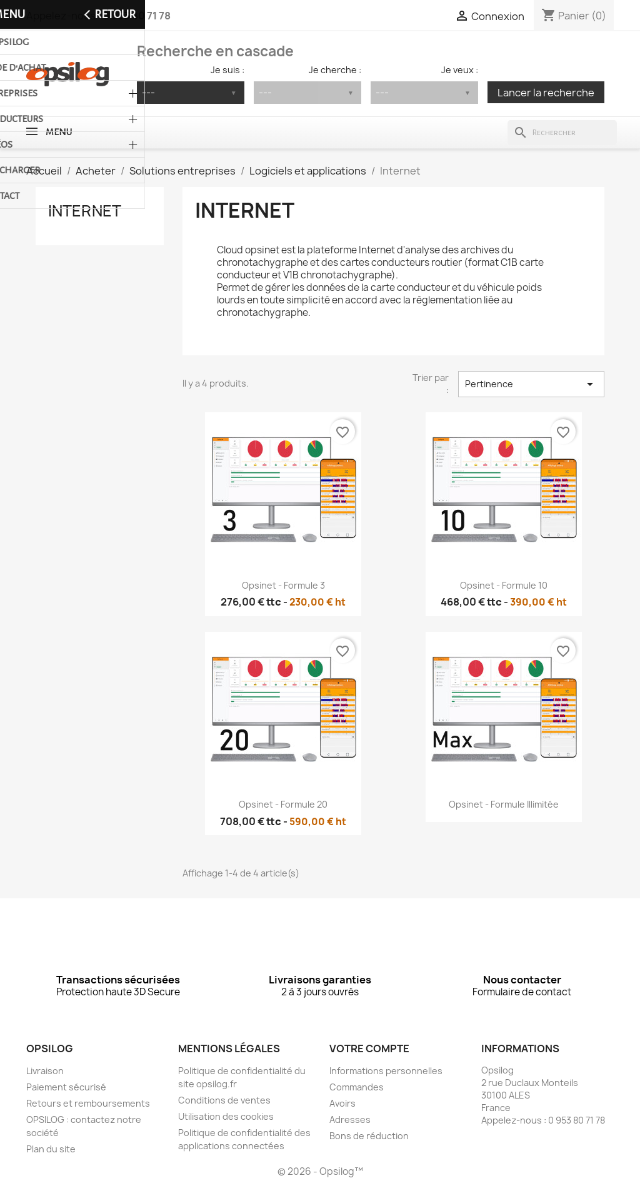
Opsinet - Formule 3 (283, 585)
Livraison (45, 1071)
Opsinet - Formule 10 (504, 585)
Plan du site (51, 1149)
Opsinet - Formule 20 (283, 804)
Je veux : (459, 70)
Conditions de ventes (224, 1100)
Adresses (350, 1119)
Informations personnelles (385, 1071)
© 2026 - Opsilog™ (320, 1171)
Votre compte (369, 1048)
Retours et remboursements (88, 1103)
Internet (84, 210)
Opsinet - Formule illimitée (504, 804)
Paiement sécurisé (66, 1087)
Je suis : (227, 70)
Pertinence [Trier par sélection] (531, 384)
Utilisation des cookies (226, 1116)
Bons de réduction (369, 1136)
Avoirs (342, 1103)
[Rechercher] (562, 132)
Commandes (356, 1087)
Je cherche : (335, 70)
